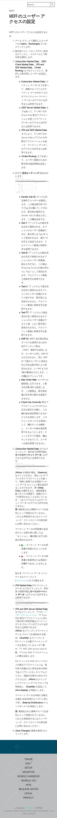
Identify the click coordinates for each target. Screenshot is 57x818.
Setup (28, 767)
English (30, 808)
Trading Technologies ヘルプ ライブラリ (5, 5)
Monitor (28, 772)
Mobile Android (28, 776)
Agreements (22, 580)
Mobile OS (28, 780)
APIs (28, 784)
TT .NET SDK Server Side (31, 614)
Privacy (28, 797)
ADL (28, 763)
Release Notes (28, 789)
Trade (28, 759)
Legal (28, 793)
